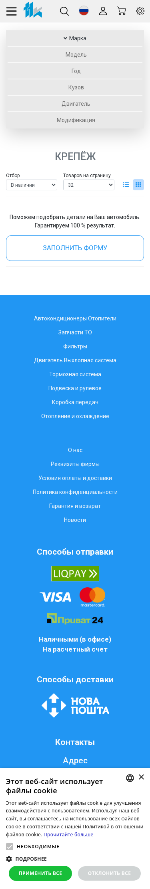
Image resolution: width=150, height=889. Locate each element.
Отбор (13, 175)
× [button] (141, 777)
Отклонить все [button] (109, 873)
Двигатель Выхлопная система (75, 360)
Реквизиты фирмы (75, 464)
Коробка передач (75, 402)
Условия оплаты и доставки (75, 478)
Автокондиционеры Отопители (75, 318)
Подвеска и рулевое (75, 388)
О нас (75, 450)
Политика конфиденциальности (75, 492)
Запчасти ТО (75, 332)
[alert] (75, 828)
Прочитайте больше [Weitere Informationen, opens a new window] (68, 834)
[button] (84, 11)
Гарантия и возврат (75, 506)
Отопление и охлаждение (75, 416)
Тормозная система (75, 374)
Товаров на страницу (87, 175)
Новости (75, 520)
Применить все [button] (40, 873)
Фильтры (75, 346)
